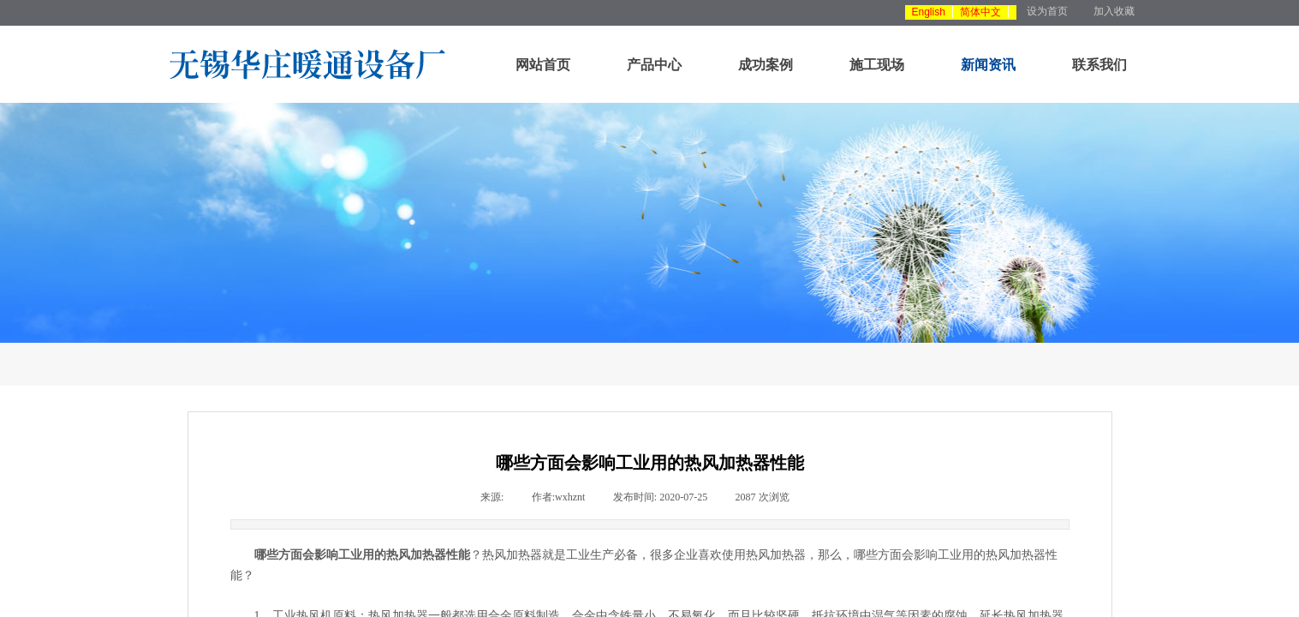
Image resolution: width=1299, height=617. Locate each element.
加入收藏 (1114, 11)
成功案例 (765, 64)
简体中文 (980, 12)
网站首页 (542, 64)
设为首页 (1047, 11)
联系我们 (1099, 64)
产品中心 (654, 64)
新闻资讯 (988, 64)
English (928, 12)
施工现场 (876, 64)
